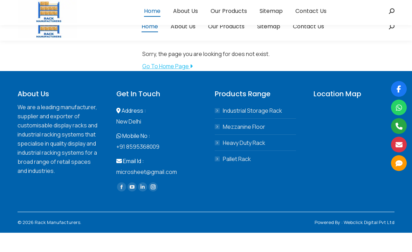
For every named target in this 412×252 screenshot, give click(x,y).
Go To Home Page (167, 66)
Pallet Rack (237, 159)
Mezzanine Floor (244, 127)
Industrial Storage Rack (252, 110)
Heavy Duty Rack (244, 143)
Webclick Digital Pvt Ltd (369, 222)
